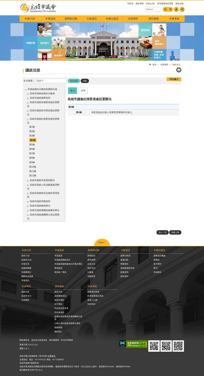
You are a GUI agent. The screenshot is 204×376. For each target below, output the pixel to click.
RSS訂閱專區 (67, 340)
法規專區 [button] (133, 18)
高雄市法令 (26, 296)
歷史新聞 (91, 260)
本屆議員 (58, 256)
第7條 (32, 153)
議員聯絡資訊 (60, 296)
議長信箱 (180, 3)
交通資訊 (51, 356)
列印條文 (174, 79)
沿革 (83, 90)
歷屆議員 (58, 268)
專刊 (155, 268)
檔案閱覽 (58, 327)
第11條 (32, 171)
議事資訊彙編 (159, 256)
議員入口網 (92, 300)
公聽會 (90, 272)
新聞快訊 (91, 256)
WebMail (91, 304)
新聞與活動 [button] (71, 18)
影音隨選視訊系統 (165, 3)
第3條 (32, 135)
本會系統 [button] (174, 18)
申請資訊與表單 (61, 308)
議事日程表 (125, 256)
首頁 (154, 64)
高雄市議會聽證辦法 (40, 205)
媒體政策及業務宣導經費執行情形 (68, 317)
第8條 (32, 158)
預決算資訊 (59, 312)
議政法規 (176, 64)
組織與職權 (26, 268)
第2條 (32, 131)
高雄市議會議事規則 (40, 98)
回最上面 (175, 232)
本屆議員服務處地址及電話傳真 (68, 264)
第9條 (32, 162)
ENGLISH (150, 4)
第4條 (33, 140)
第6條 (32, 149)
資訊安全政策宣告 (39, 340)
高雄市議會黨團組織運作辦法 (44, 210)
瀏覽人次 (23, 348)
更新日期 (23, 344)
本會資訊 (25, 280)
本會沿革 (25, 264)
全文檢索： (29, 80)
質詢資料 (124, 276)
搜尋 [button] (165, 9)
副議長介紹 (26, 260)
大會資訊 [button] (92, 18)
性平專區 (58, 304)
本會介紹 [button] (30, 18)
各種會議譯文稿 (127, 268)
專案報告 (124, 264)
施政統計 (58, 331)
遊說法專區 (59, 300)
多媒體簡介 (26, 272)
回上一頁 (163, 232)
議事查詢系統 (93, 292)
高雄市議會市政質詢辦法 (42, 180)
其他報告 (157, 272)
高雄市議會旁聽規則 (40, 201)
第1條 (32, 127)
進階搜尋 (170, 9)
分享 (182, 9)
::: (1, 247)
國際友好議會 (27, 276)
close (100, 242)
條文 (72, 90)
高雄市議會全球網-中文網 (38, 8)
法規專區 (164, 64)
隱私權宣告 (24, 340)
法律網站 (25, 300)
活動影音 (91, 276)
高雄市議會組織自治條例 (42, 93)
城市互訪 (91, 268)
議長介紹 (25, 256)
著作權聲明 (54, 340)
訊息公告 (91, 264)
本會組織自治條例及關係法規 (42, 89)
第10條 (32, 167)
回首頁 (130, 3)
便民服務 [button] (153, 18)
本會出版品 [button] (112, 18)
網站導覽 (140, 3)
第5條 (32, 144)
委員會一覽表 (60, 272)
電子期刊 (157, 264)
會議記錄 (124, 260)
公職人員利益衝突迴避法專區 (67, 323)
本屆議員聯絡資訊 (62, 260)
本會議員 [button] (50, 18)
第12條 (32, 175)
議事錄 (156, 260)
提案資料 (124, 272)
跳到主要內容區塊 (1, 1)
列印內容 (178, 69)
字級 (176, 9)
